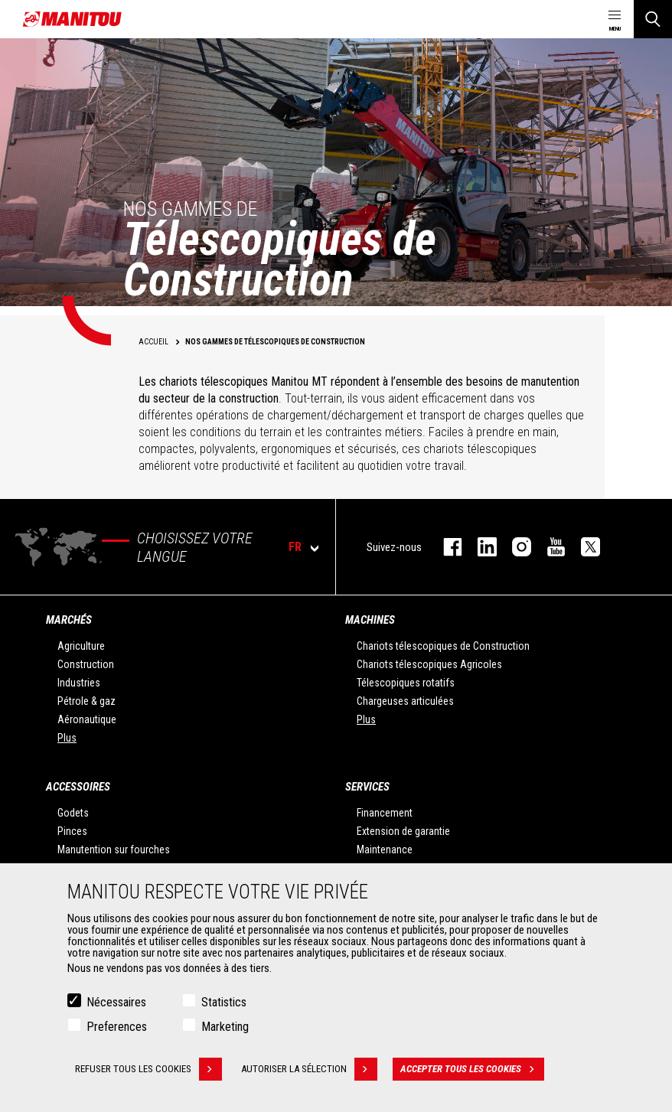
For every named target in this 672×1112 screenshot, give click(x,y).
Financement (385, 813)
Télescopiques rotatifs (406, 683)
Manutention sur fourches (113, 849)
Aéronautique (86, 719)
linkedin (479, 546)
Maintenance (385, 849)
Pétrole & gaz (86, 701)
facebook (445, 546)
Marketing (225, 1026)
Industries (78, 683)
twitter (583, 546)
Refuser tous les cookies (148, 1069)
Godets (73, 813)
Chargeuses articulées (405, 701)
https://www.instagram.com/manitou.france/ (514, 546)
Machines (370, 620)
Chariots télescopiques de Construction (443, 646)
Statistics (223, 1002)
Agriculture (81, 646)
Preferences (116, 1026)
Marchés (69, 620)
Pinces (72, 831)
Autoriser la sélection (309, 1069)
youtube (548, 546)
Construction (85, 664)
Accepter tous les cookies (472, 1069)
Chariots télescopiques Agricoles (429, 664)
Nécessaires (116, 1002)
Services (367, 787)
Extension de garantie (403, 831)
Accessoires (78, 787)
